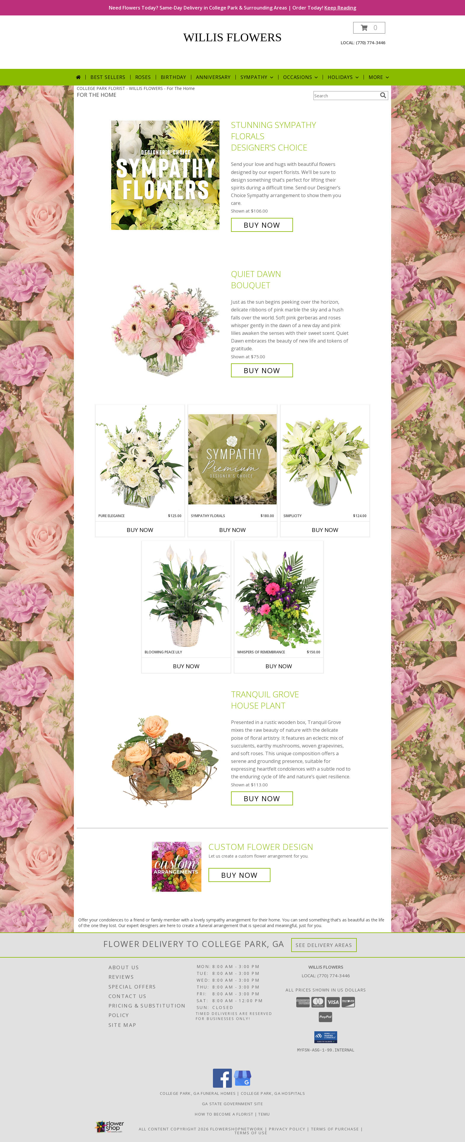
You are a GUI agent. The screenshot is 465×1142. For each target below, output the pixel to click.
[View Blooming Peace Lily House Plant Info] (186, 595)
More (379, 77)
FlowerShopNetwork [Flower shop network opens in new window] (236, 1129)
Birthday (173, 77)
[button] (369, 28)
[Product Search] (345, 95)
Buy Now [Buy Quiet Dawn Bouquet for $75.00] (262, 370)
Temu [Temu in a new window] (264, 1114)
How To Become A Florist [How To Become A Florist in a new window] (224, 1114)
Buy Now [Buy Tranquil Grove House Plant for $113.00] (262, 798)
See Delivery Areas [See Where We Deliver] (324, 945)
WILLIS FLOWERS (232, 37)
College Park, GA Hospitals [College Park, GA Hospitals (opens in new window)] (273, 1093)
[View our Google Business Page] (242, 1086)
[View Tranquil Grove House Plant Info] (169, 746)
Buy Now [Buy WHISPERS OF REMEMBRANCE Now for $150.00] (278, 666)
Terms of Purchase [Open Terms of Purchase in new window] (335, 1129)
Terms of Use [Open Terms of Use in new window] (251, 1132)
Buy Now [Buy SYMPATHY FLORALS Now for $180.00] (232, 530)
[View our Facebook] (222, 1086)
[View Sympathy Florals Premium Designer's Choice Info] (232, 459)
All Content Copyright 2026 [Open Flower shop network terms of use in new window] (174, 1129)
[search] (383, 95)
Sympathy (258, 77)
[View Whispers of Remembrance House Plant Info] (278, 595)
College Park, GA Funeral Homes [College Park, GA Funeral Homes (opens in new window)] (198, 1093)
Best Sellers (107, 77)
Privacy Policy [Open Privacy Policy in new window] (287, 1129)
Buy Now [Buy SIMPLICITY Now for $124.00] (325, 530)
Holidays (344, 77)
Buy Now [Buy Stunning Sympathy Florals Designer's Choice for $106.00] (262, 225)
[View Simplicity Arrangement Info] (325, 459)
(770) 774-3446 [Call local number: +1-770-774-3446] (370, 42)
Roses (143, 77)
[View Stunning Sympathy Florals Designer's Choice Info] (169, 175)
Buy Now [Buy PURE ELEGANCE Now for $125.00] (140, 530)
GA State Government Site (232, 1103)
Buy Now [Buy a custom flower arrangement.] (239, 875)
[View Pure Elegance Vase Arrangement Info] (139, 459)
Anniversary (213, 77)
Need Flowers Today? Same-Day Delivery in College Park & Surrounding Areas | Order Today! (232, 7)
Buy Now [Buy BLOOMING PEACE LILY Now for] (186, 666)
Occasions (301, 77)
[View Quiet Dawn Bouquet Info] (169, 322)
